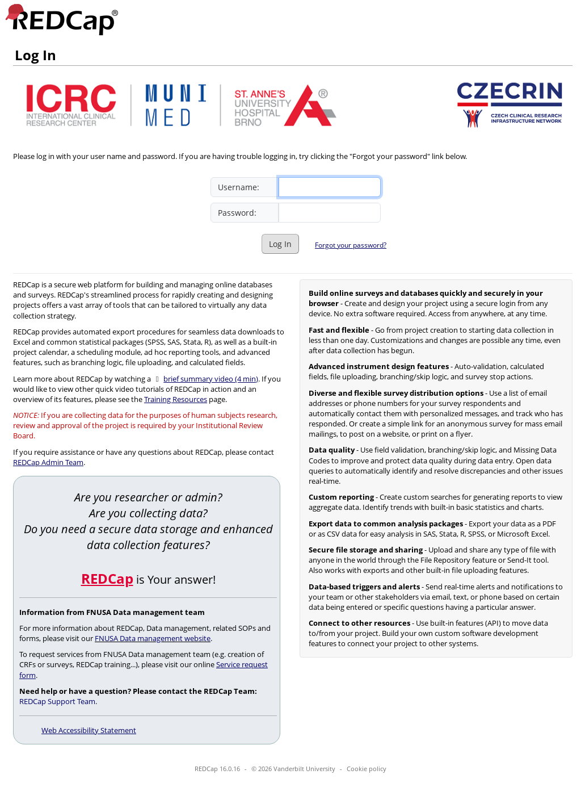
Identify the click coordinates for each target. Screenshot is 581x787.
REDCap (107, 578)
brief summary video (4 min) (210, 379)
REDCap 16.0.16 (217, 768)
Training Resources (175, 399)
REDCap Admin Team (48, 462)
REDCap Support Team (57, 701)
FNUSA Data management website (152, 638)
